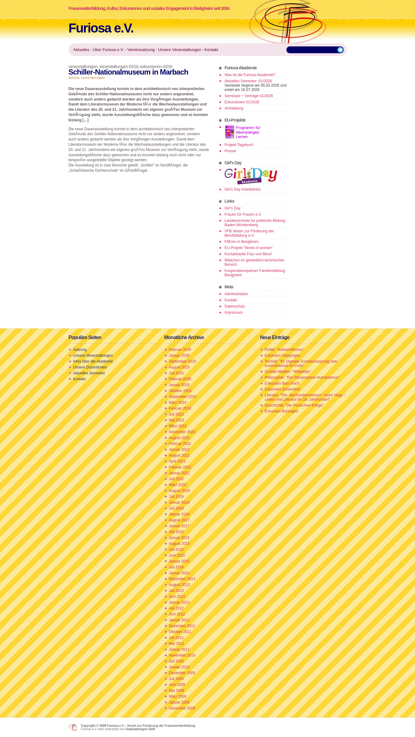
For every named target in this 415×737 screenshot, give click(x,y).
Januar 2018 (179, 514)
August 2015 (179, 543)
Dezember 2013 (182, 579)
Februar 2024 (180, 408)
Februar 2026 (180, 349)
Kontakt (231, 300)
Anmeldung (234, 108)
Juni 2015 (177, 555)
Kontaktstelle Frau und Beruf (248, 254)
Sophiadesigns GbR (140, 729)
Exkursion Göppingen (282, 355)
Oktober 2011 (180, 632)
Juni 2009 (177, 685)
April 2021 (177, 461)
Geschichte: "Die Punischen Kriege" (294, 405)
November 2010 (182, 655)
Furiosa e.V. (101, 28)
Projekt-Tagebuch (239, 145)
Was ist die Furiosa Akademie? (250, 75)
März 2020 (178, 485)
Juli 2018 (176, 508)
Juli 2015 (176, 549)
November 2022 (182, 432)
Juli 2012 (176, 608)
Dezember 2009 (182, 673)
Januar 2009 (179, 702)
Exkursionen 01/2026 (242, 102)
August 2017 (179, 520)
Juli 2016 (176, 532)
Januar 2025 (179, 385)
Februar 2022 (180, 444)
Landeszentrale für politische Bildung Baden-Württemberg (255, 222)
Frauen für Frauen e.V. (243, 214)
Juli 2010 (176, 661)
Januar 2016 (179, 538)
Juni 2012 (177, 614)
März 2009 (178, 696)
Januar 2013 (179, 602)
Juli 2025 (176, 373)
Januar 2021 (179, 473)
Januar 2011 (179, 649)
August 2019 (179, 491)
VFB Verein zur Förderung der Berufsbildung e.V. (249, 233)
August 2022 (179, 438)
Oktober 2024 (180, 391)
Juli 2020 (176, 479)
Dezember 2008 (182, 708)
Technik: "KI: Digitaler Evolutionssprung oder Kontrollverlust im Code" (301, 363)
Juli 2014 (176, 567)
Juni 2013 (177, 596)
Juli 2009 (176, 679)
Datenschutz (235, 306)
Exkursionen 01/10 (156, 66)
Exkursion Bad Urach (282, 383)
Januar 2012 (179, 620)
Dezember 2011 (182, 626)
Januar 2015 (179, 561)
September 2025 (183, 361)
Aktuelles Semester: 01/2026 (248, 81)
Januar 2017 (179, 526)
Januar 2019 (179, 502)
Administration (236, 294)
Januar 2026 (179, 355)
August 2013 (179, 585)
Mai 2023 (176, 420)
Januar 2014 (179, 573)
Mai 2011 (176, 643)
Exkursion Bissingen (281, 411)
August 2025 (179, 367)
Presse (230, 151)
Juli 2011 (176, 638)
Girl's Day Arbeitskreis (243, 189)
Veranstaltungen (83, 66)
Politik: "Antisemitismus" (284, 349)
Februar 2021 (180, 467)
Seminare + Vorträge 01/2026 (249, 96)
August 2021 (179, 455)
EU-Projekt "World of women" (249, 248)
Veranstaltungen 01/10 (118, 66)
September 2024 (183, 396)
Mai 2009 (176, 690)
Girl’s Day (233, 208)
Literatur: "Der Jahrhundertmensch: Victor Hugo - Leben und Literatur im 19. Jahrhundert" (305, 397)
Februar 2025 (180, 379)
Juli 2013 (176, 590)
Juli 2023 (176, 414)
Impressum (234, 312)
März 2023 (178, 426)
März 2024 (178, 402)
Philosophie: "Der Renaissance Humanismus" (302, 377)
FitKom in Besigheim (242, 241)
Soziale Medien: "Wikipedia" (288, 371)
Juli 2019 (176, 496)
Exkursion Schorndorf (282, 389)
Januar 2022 (179, 449)
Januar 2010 (179, 667)
